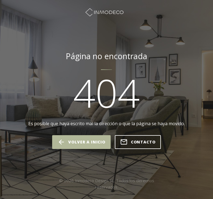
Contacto (138, 142)
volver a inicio (81, 142)
